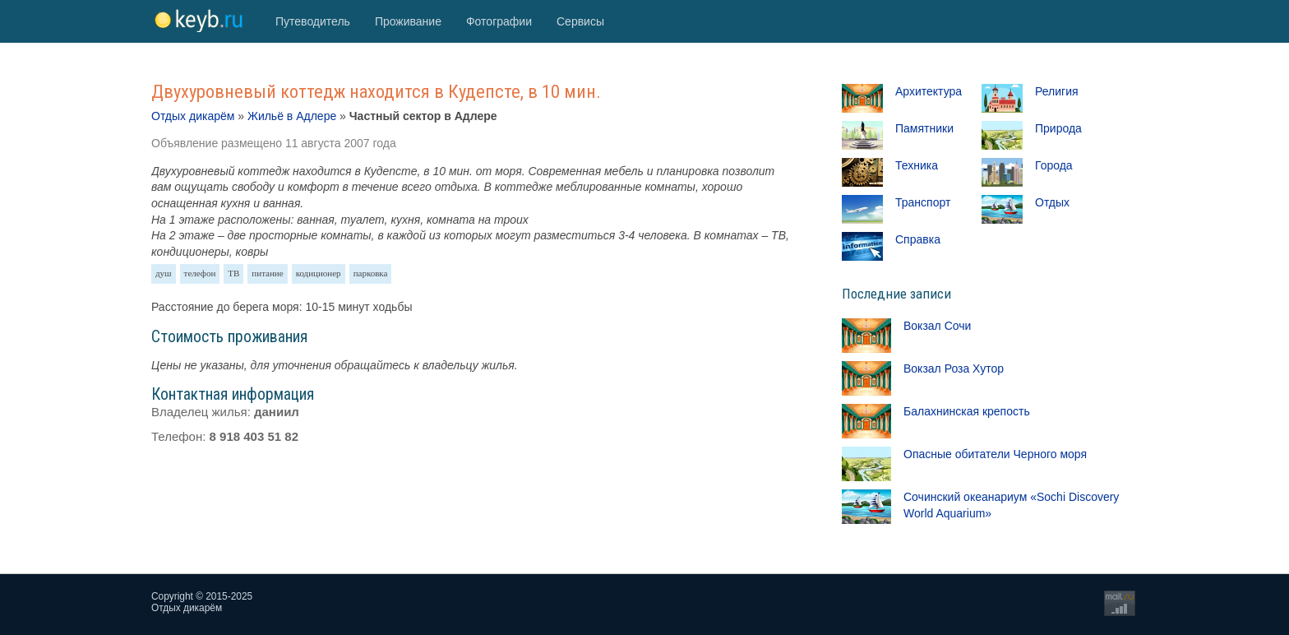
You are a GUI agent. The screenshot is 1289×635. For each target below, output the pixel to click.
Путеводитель (312, 21)
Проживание (408, 21)
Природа (1058, 128)
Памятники (924, 128)
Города (1054, 165)
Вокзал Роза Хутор (953, 368)
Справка (917, 239)
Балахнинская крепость (966, 411)
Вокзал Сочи (937, 325)
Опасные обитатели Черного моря (995, 454)
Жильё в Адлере (291, 116)
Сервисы (580, 21)
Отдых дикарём (192, 116)
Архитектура (928, 91)
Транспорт (922, 202)
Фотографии (499, 21)
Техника (916, 165)
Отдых (1052, 202)
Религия (1057, 91)
